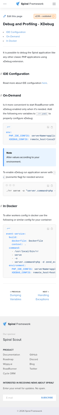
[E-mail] (29, 398)
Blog (32, 364)
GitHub (33, 354)
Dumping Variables (15, 297)
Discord (34, 359)
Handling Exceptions (42, 297)
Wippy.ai (7, 364)
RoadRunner (10, 369)
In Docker (11, 41)
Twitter (33, 369)
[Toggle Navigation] (54, 4)
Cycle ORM (9, 373)
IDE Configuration (16, 32)
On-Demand (13, 36)
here (44, 83)
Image (48, 127)
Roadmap (8, 359)
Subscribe (47, 398)
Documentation (11, 354)
